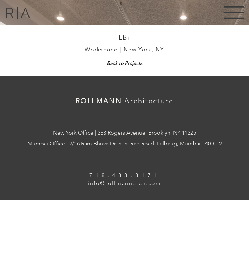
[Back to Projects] (124, 63)
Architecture (148, 101)
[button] (234, 12)
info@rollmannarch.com (124, 183)
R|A (18, 13)
